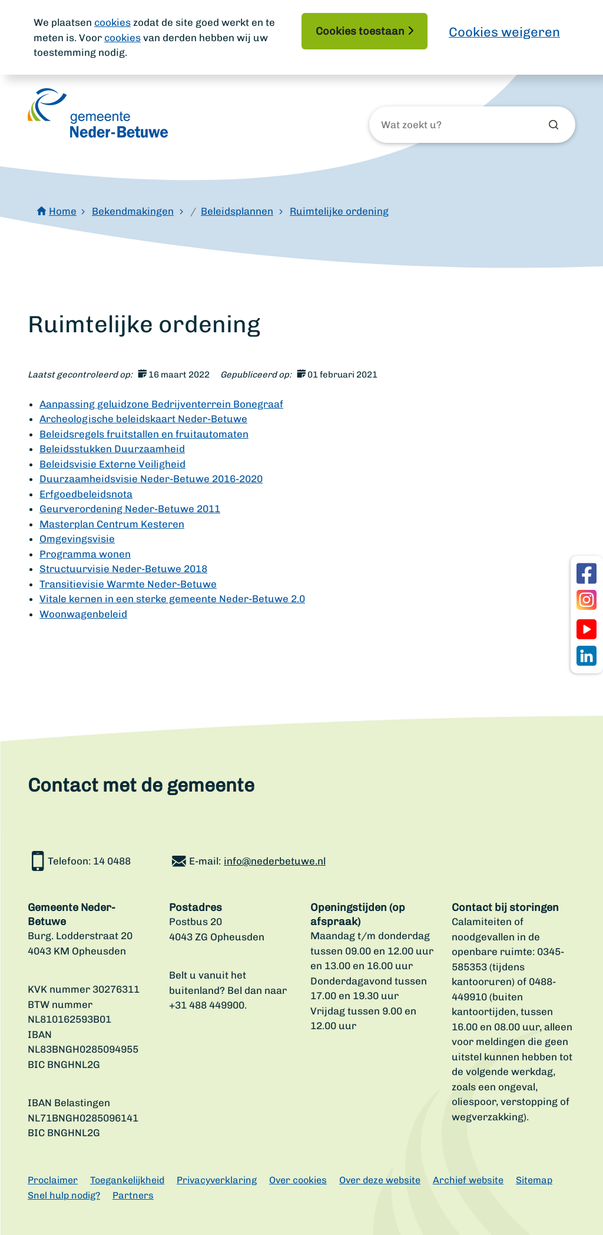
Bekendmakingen (133, 211)
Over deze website (379, 1180)
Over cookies (298, 1180)
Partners (133, 1195)
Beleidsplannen (237, 211)
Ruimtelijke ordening (339, 211)
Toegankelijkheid (127, 1180)
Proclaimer (53, 1180)
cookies (112, 22)
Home (63, 211)
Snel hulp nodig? (64, 1195)
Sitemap (534, 1180)
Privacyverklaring (217, 1180)
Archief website (468, 1180)
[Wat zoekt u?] (444, 125)
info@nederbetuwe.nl (275, 861)
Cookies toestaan (360, 31)
